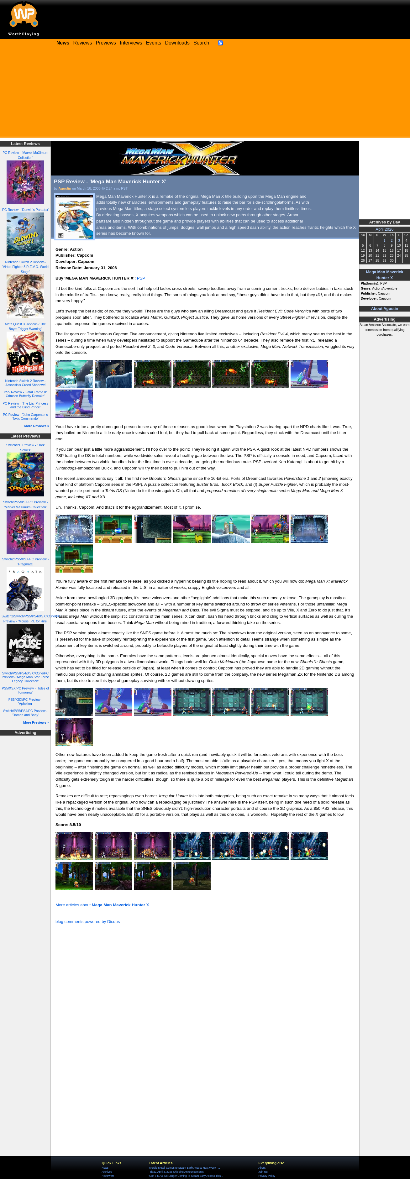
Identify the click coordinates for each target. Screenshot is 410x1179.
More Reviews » (36, 426)
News (105, 1167)
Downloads (177, 42)
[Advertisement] (205, 94)
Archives (107, 1171)
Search (201, 42)
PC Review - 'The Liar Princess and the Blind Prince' (25, 405)
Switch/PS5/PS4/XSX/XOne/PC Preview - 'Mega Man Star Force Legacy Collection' (25, 677)
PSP (141, 278)
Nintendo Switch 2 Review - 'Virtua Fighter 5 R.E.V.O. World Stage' (25, 267)
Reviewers (108, 1175)
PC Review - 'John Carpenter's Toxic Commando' (25, 417)
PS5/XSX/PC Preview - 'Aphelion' (25, 701)
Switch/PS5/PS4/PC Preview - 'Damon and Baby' (25, 713)
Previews (106, 42)
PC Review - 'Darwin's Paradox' (25, 210)
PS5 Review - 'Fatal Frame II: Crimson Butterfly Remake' (25, 394)
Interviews (131, 42)
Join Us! (263, 1171)
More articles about (102, 905)
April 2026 (385, 229)
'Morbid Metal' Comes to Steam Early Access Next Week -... (184, 1167)
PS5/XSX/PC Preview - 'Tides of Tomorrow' (25, 690)
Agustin (65, 188)
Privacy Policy (266, 1175)
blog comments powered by (87, 921)
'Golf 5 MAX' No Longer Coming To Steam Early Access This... (186, 1175)
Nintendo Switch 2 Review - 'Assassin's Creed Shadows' (25, 383)
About (261, 1167)
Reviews (82, 42)
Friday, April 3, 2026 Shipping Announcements (176, 1171)
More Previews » (36, 722)
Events (153, 42)
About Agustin (384, 309)
